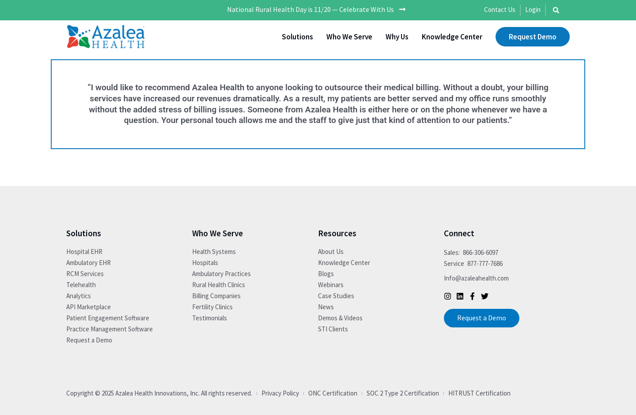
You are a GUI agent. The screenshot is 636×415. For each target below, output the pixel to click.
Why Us (397, 37)
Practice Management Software (109, 329)
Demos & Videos (340, 318)
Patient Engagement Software (107, 318)
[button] (556, 10)
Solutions (297, 37)
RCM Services (85, 273)
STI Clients (333, 329)
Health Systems (214, 251)
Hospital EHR (84, 251)
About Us (331, 251)
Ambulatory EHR (88, 262)
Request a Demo (89, 340)
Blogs (326, 273)
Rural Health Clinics (218, 285)
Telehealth (81, 285)
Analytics (78, 296)
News (326, 307)
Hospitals (205, 262)
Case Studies (336, 296)
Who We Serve (349, 37)
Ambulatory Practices (221, 273)
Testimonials (209, 318)
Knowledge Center (452, 37)
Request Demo (532, 37)
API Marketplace (88, 307)
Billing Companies (216, 296)
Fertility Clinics (212, 307)
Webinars (331, 285)
